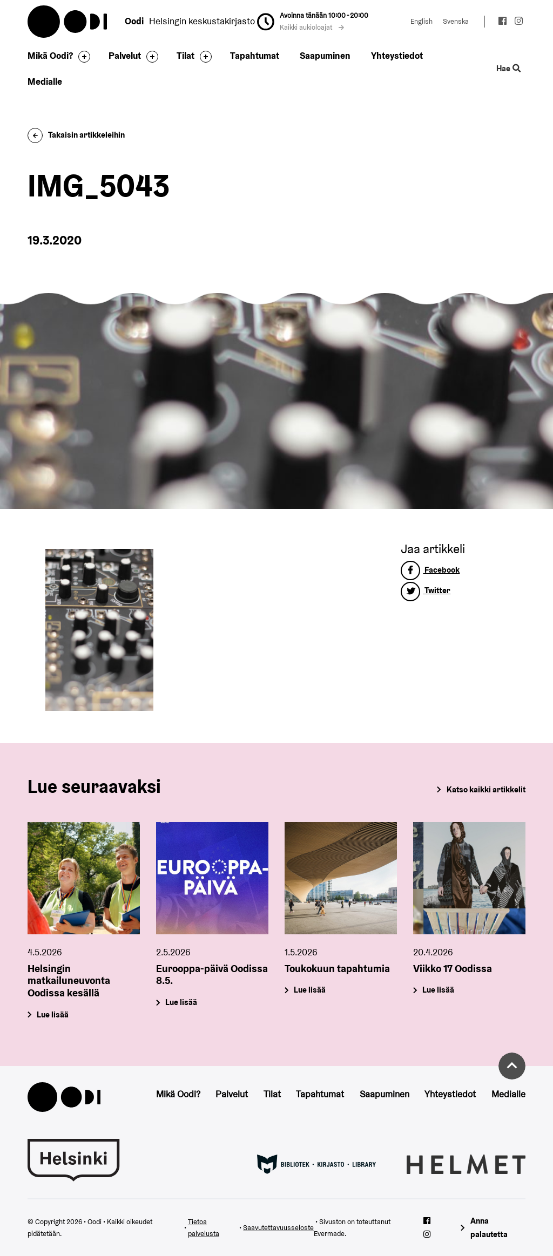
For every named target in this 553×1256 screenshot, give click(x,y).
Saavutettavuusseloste (278, 1227)
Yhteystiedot (397, 56)
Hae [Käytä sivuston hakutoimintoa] (508, 68)
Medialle (45, 81)
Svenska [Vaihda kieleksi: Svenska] (456, 21)
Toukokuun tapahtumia (337, 967)
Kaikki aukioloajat (312, 27)
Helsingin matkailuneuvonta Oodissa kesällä (69, 980)
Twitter (425, 590)
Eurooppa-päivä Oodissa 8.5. (212, 974)
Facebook (430, 570)
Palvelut (125, 56)
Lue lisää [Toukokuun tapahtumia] (310, 990)
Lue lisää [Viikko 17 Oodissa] (438, 990)
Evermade (329, 1233)
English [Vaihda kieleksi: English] (421, 21)
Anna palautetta (489, 1227)
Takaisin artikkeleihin (76, 135)
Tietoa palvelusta (203, 1227)
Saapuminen (325, 56)
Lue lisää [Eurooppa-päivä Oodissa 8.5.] (182, 1002)
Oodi (68, 21)
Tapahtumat (254, 56)
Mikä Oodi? (50, 56)
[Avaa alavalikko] (81, 56)
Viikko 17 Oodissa (452, 967)
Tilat (185, 56)
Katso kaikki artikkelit (486, 789)
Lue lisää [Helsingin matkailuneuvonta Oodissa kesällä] (53, 1014)
